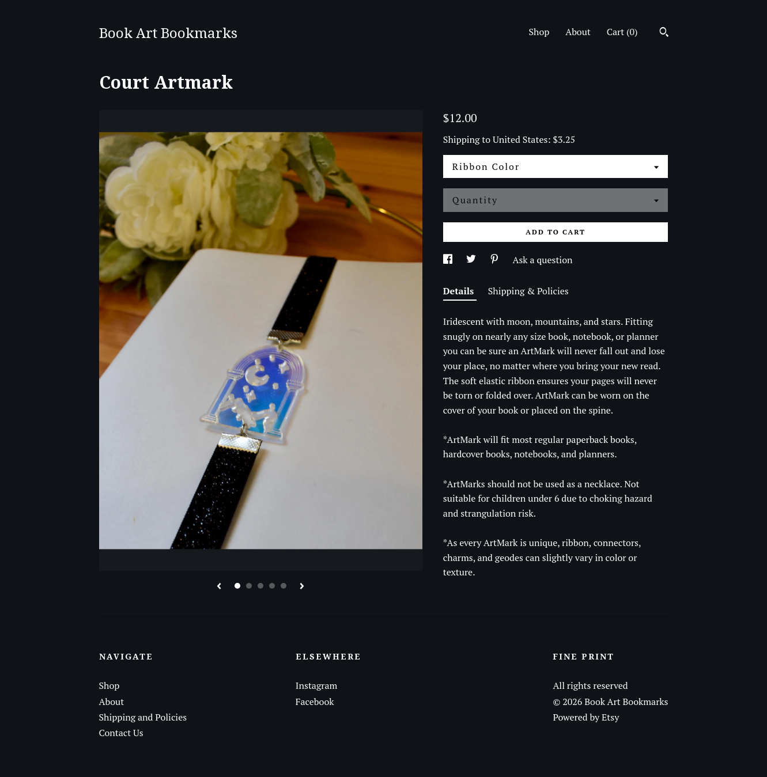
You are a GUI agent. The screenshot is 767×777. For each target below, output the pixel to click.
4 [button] (272, 586)
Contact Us (121, 732)
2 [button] (249, 586)
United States (520, 139)
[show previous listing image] (219, 587)
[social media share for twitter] (472, 259)
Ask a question (543, 259)
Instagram (317, 685)
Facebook (315, 701)
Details (460, 291)
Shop (538, 31)
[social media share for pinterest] (495, 259)
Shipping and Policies (143, 717)
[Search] (664, 33)
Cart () (622, 31)
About (578, 31)
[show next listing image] (302, 587)
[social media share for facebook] (449, 259)
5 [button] (283, 586)
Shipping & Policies (528, 291)
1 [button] (237, 586)
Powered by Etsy (586, 717)
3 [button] (260, 586)
